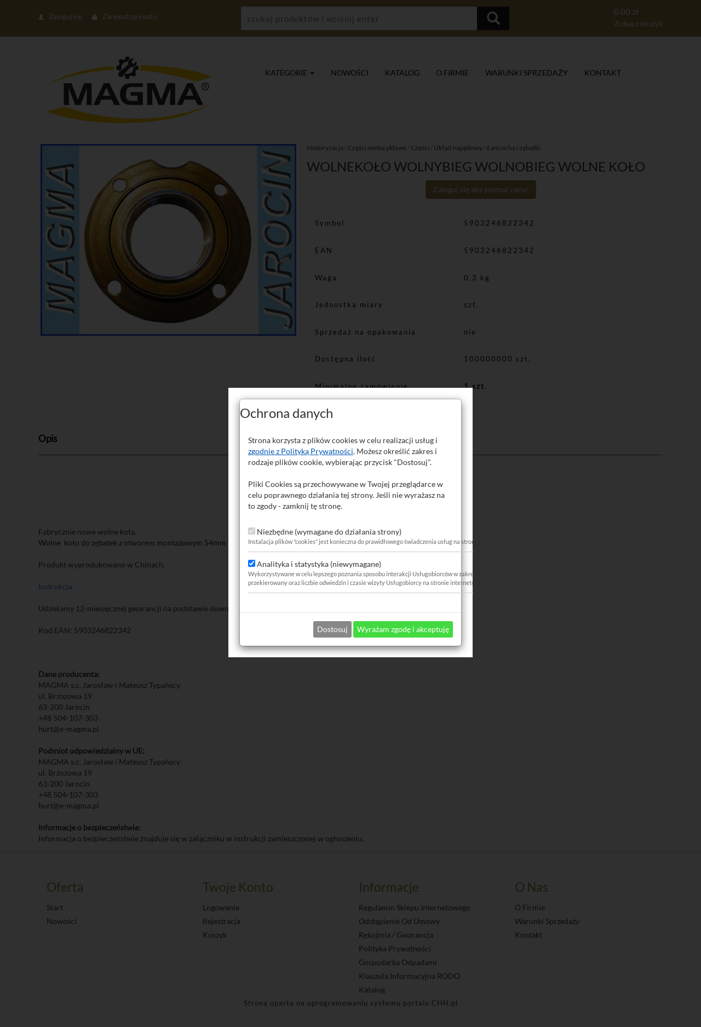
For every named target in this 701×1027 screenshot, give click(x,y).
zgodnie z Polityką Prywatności (300, 440)
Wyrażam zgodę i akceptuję (403, 618)
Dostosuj (332, 618)
